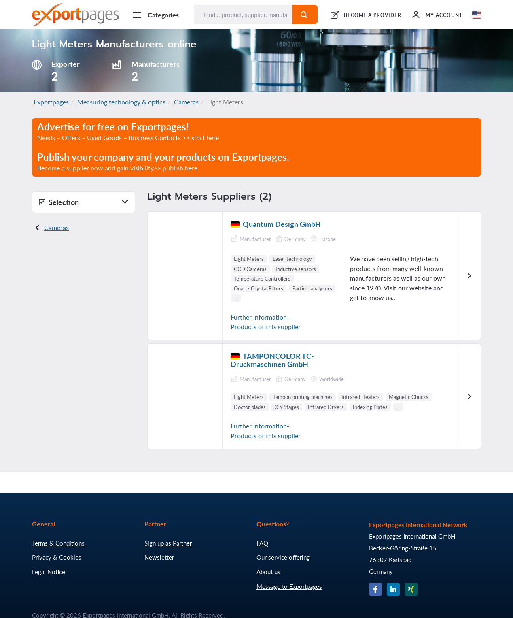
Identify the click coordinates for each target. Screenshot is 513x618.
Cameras (186, 102)
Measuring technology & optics (121, 102)
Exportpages (51, 102)
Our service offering (283, 557)
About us (268, 571)
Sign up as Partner (168, 543)
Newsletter (159, 557)
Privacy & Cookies (56, 557)
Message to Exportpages (289, 586)
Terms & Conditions (58, 543)
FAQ (262, 543)
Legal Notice (48, 571)
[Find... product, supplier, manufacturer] (243, 14)
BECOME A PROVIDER (372, 15)
